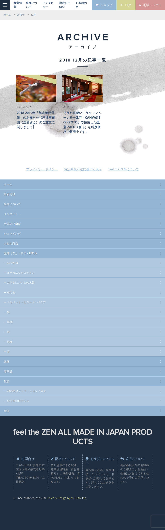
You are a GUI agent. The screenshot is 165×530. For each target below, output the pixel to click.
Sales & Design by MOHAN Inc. (67, 498)
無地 (9, 322)
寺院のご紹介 (12, 224)
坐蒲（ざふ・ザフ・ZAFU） (21, 253)
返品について (133, 458)
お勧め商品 (11, 243)
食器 (6, 411)
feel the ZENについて (123, 169)
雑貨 (6, 381)
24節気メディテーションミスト (26, 391)
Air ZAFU (12, 263)
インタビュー (12, 214)
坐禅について (12, 204)
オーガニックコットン (21, 272)
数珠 (6, 361)
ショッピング (12, 233)
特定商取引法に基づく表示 (83, 169)
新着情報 (9, 194)
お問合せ (26, 458)
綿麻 (9, 341)
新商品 (8, 371)
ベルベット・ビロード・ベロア (26, 302)
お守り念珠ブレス (18, 401)
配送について (64, 458)
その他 (11, 292)
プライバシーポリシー (42, 169)
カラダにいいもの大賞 (21, 282)
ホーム (8, 184)
